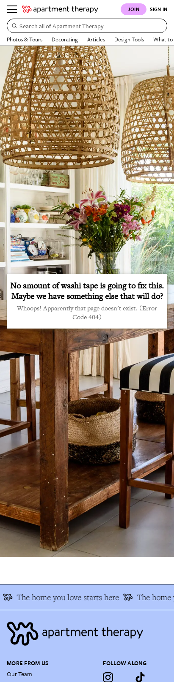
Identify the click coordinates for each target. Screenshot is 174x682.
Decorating (65, 39)
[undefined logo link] (60, 9)
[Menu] (12, 9)
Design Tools (129, 39)
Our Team (19, 673)
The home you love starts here (62, 597)
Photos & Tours (24, 39)
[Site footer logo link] (87, 633)
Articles (96, 39)
